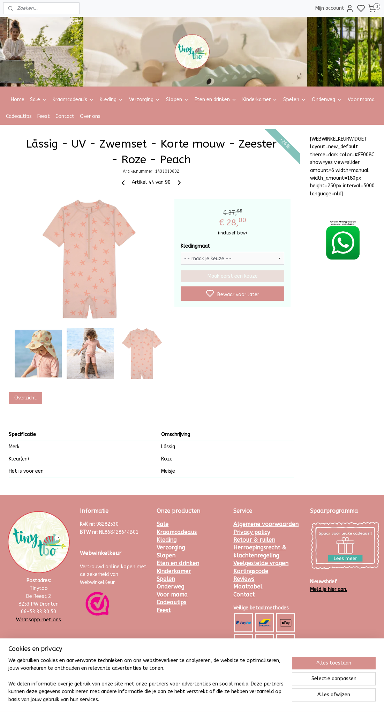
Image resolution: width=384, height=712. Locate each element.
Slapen (177, 100)
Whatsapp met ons (38, 620)
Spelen (294, 100)
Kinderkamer (260, 100)
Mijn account (334, 8)
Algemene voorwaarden (266, 524)
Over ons (90, 116)
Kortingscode (250, 571)
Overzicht (25, 398)
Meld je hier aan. (328, 589)
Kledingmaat (195, 246)
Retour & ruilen (254, 540)
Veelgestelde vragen (260, 563)
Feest (43, 116)
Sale (38, 100)
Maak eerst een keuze (232, 276)
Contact (64, 116)
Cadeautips (19, 116)
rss (224, 699)
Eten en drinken (216, 100)
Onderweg (327, 100)
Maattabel (247, 586)
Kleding (111, 100)
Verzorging (144, 100)
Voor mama (361, 100)
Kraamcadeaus (177, 532)
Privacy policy (251, 532)
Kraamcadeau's (73, 100)
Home (17, 100)
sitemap (211, 699)
